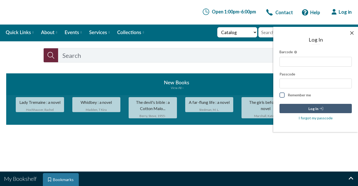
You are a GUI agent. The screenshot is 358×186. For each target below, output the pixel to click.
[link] (279, 12)
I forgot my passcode (316, 118)
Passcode (287, 74)
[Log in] (341, 12)
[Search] (51, 55)
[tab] (21, 179)
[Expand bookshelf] (351, 179)
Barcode (289, 52)
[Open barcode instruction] (296, 52)
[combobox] (178, 55)
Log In (315, 108)
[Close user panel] (352, 33)
